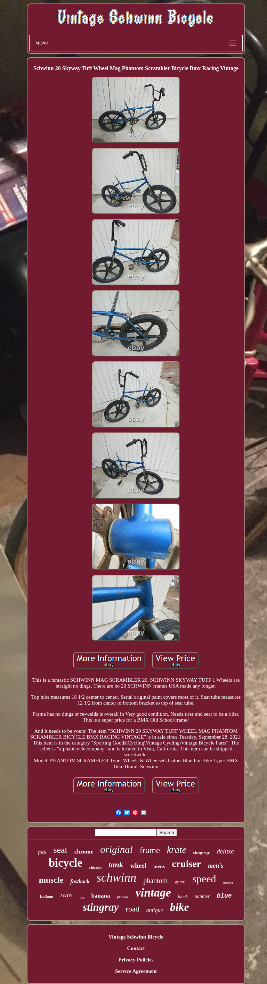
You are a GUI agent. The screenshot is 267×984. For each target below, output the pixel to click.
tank (115, 864)
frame (150, 850)
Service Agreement (136, 971)
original (116, 849)
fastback (79, 881)
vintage (153, 892)
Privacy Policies (135, 959)
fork (42, 852)
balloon (46, 896)
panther (202, 896)
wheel (138, 865)
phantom (155, 880)
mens (159, 866)
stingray (101, 907)
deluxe (225, 851)
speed (204, 878)
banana (100, 895)
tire (82, 897)
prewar (122, 896)
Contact (136, 948)
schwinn (116, 877)
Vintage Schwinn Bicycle (135, 937)
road (132, 909)
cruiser (186, 863)
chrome (83, 851)
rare (66, 895)
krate (176, 849)
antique (154, 910)
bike (179, 907)
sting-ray (201, 852)
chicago (95, 867)
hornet (228, 883)
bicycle (65, 863)
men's (215, 865)
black (183, 896)
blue (224, 895)
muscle (51, 879)
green (180, 881)
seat (60, 850)
